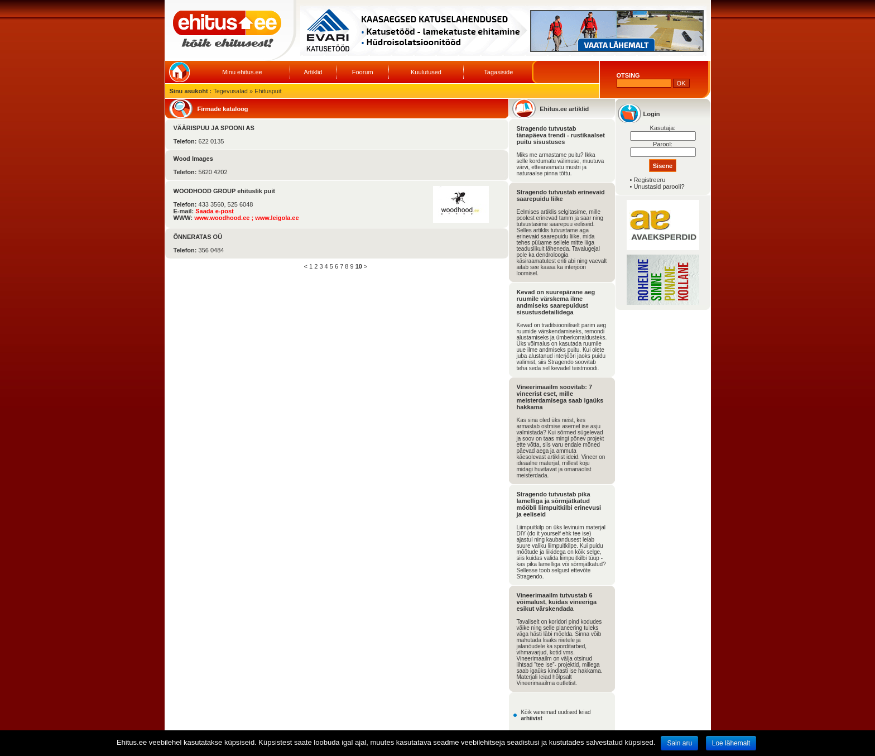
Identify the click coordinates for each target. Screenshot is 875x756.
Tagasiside (498, 72)
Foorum (362, 72)
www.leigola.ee (277, 217)
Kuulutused (426, 72)
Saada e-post (214, 211)
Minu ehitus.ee (242, 72)
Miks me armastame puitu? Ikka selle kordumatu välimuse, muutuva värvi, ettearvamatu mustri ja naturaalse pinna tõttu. (560, 164)
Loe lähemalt (731, 743)
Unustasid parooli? (658, 186)
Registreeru (649, 179)
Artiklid (313, 72)
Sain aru (679, 743)
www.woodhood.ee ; (224, 217)
